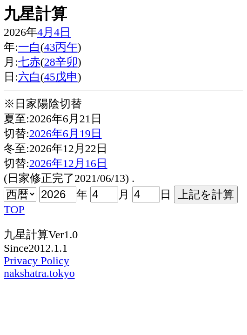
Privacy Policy (36, 261)
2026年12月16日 (68, 163)
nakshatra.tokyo (39, 273)
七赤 (29, 62)
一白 (29, 47)
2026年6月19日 (65, 133)
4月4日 (54, 32)
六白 (29, 77)
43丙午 (61, 47)
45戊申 (61, 77)
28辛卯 (61, 62)
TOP (14, 209)
